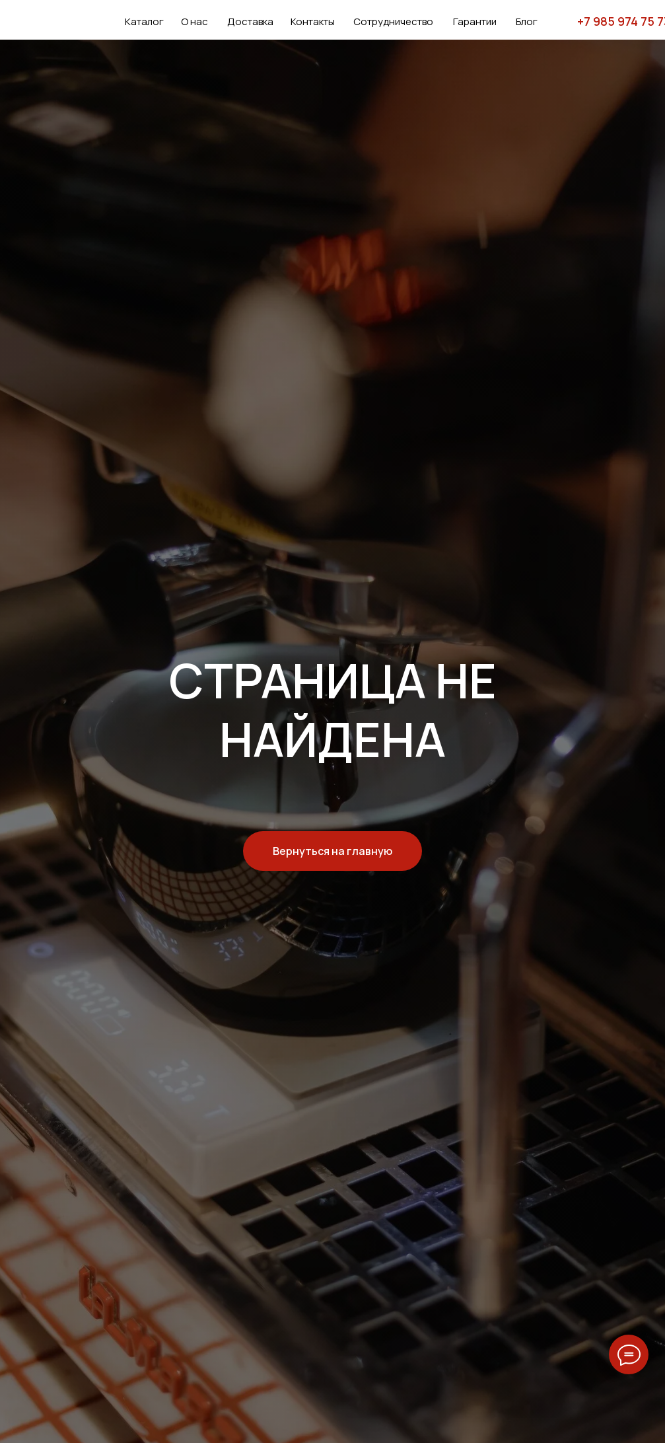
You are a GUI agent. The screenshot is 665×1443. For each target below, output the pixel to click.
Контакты (313, 21)
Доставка (250, 21)
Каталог (144, 21)
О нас (194, 21)
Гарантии (475, 21)
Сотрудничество (393, 21)
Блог (527, 21)
